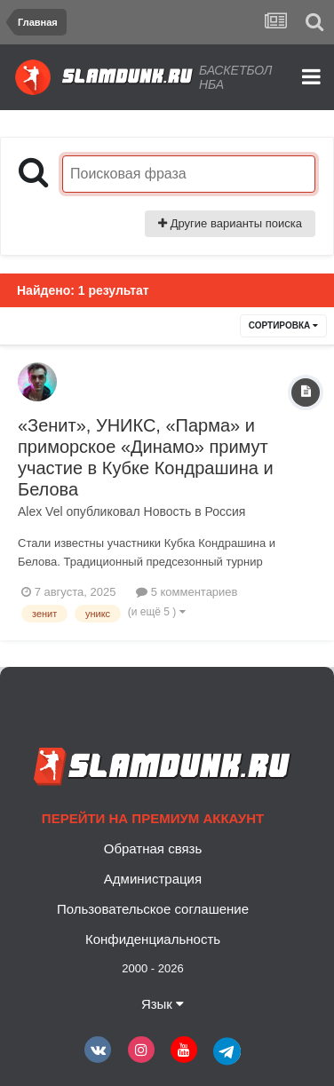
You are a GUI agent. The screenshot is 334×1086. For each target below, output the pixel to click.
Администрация (153, 878)
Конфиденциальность (152, 939)
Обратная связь (153, 848)
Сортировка (283, 325)
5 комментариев (186, 591)
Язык (162, 1003)
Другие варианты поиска (230, 223)
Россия (224, 511)
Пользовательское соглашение (153, 908)
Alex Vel (40, 511)
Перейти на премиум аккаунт (153, 818)
